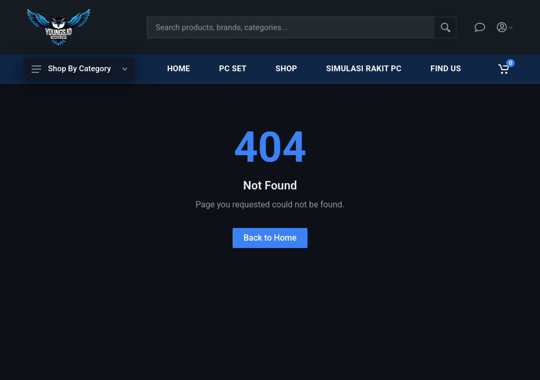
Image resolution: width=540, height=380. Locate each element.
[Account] (505, 27)
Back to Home (270, 238)
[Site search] (291, 27)
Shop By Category (79, 68)
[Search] (446, 27)
